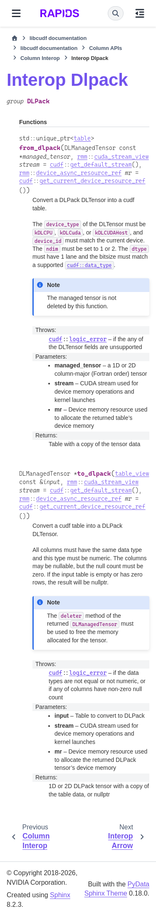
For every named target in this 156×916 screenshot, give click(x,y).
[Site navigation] (16, 13)
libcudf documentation (58, 38)
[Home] (14, 38)
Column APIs (105, 48)
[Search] (116, 13)
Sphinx (60, 895)
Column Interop (40, 58)
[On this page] (139, 13)
